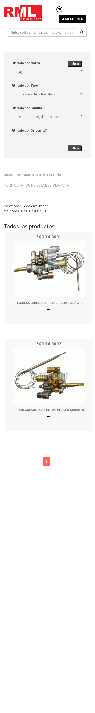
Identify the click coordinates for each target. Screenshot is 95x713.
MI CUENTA (72, 19)
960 (44, 211)
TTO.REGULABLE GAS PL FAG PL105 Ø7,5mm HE (49, 409)
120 (28, 211)
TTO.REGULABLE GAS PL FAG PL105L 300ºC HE (48, 302)
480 (36, 211)
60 (21, 211)
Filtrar (75, 63)
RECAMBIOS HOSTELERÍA (40, 174)
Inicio (10, 174)
